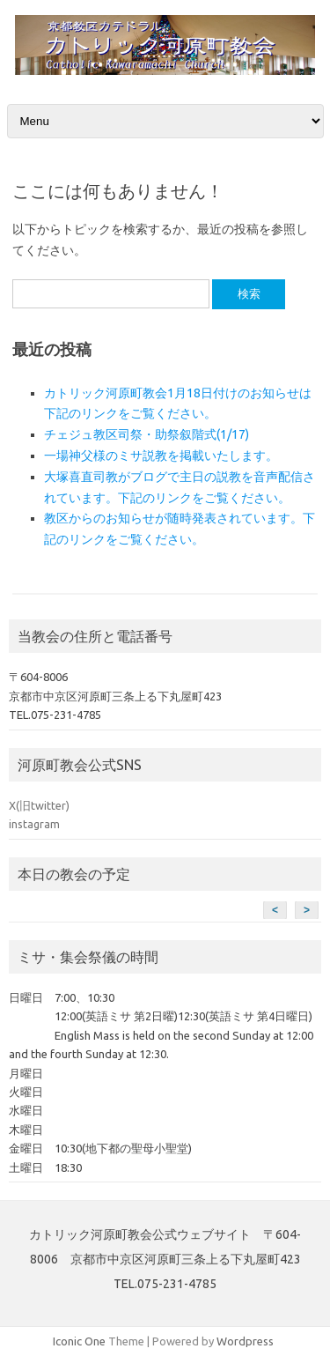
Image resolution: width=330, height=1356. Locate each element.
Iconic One (79, 1341)
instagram (34, 824)
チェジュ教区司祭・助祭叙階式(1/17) (146, 434)
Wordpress (245, 1341)
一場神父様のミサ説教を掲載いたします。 (161, 455)
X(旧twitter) (39, 805)
